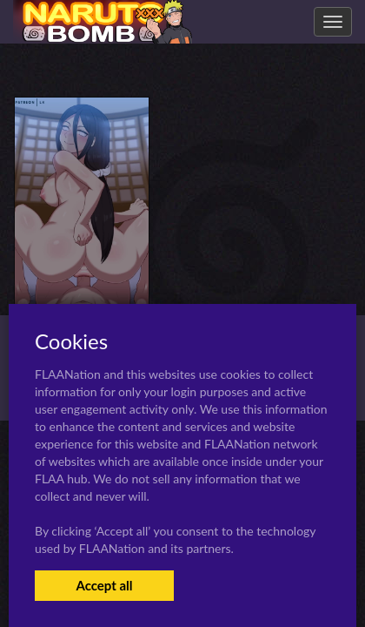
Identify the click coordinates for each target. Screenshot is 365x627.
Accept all (104, 585)
